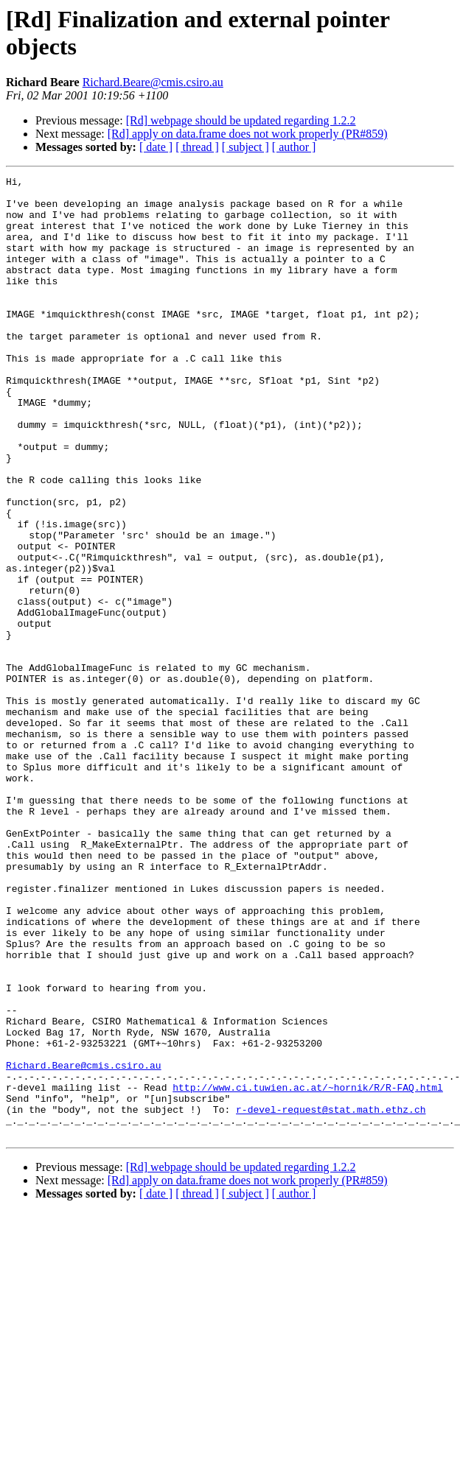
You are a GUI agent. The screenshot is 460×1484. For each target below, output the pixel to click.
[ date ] (155, 147)
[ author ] (294, 147)
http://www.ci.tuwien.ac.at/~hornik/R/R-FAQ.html (307, 1270)
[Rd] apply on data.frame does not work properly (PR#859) (248, 133)
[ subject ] (245, 147)
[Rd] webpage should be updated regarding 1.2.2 (241, 120)
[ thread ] (197, 147)
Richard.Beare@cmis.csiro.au (153, 82)
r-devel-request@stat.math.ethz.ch (330, 1297)
